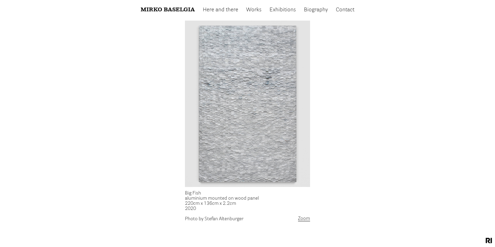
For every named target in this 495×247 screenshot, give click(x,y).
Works (254, 10)
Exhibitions (283, 10)
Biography (316, 10)
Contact (345, 10)
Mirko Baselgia (168, 10)
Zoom (304, 218)
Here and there (220, 10)
